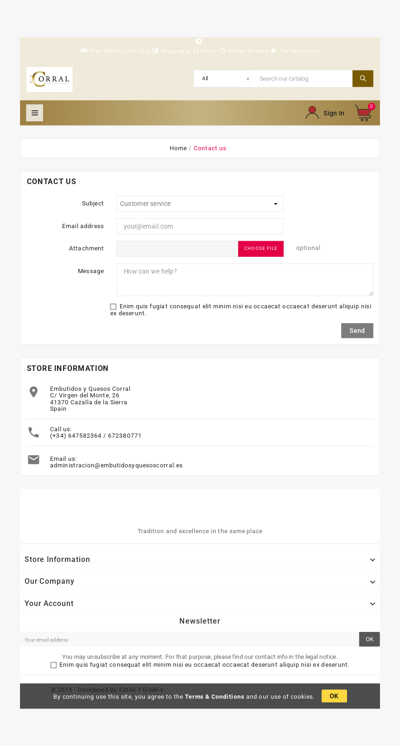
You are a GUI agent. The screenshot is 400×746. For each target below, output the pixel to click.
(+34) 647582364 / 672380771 (96, 436)
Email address (83, 226)
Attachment (86, 248)
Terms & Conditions (214, 696)
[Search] (303, 78)
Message (91, 271)
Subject (93, 203)
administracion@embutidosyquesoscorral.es (116, 465)
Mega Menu (34, 112)
